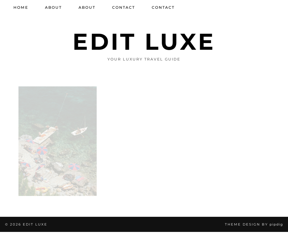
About (53, 7)
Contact (123, 7)
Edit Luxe (144, 41)
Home (20, 7)
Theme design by (254, 224)
